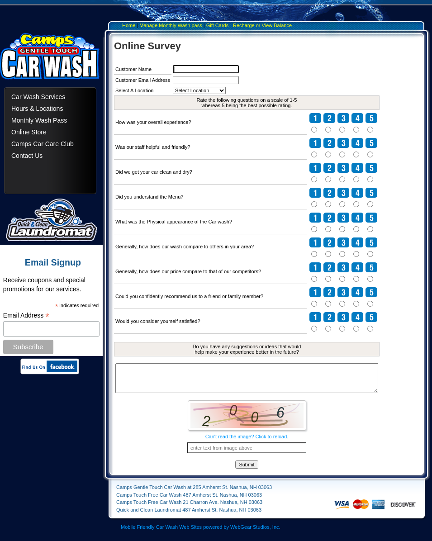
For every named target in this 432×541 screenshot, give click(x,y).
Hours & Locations (37, 108)
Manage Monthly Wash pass (170, 25)
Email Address (26, 315)
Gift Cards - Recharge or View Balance (249, 25)
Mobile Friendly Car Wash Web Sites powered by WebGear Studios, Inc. (200, 533)
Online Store (29, 132)
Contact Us (27, 155)
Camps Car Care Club (42, 143)
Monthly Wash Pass (39, 120)
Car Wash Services (38, 96)
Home (128, 25)
